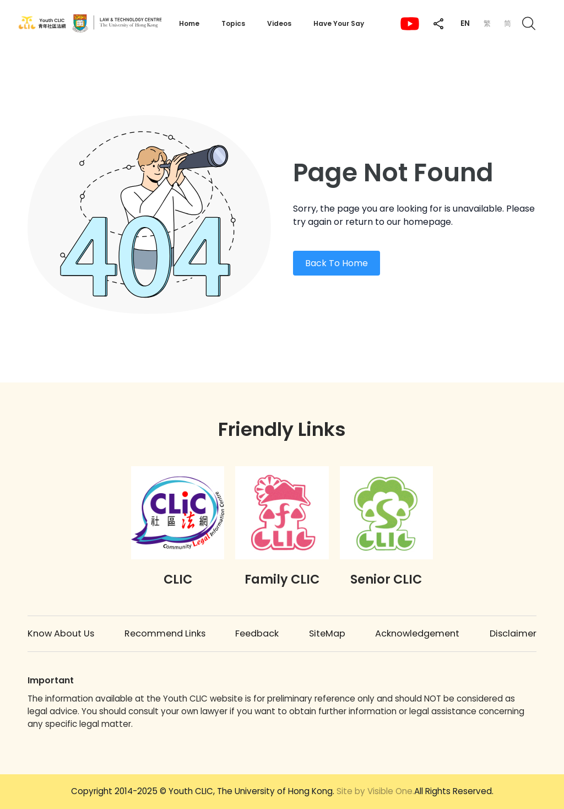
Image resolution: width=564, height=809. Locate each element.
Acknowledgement (417, 633)
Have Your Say (338, 23)
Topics (233, 23)
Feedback (257, 633)
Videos (279, 23)
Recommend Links (164, 633)
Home (189, 23)
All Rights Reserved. (415, 791)
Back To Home (336, 263)
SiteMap (327, 633)
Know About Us (61, 633)
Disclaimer (513, 633)
